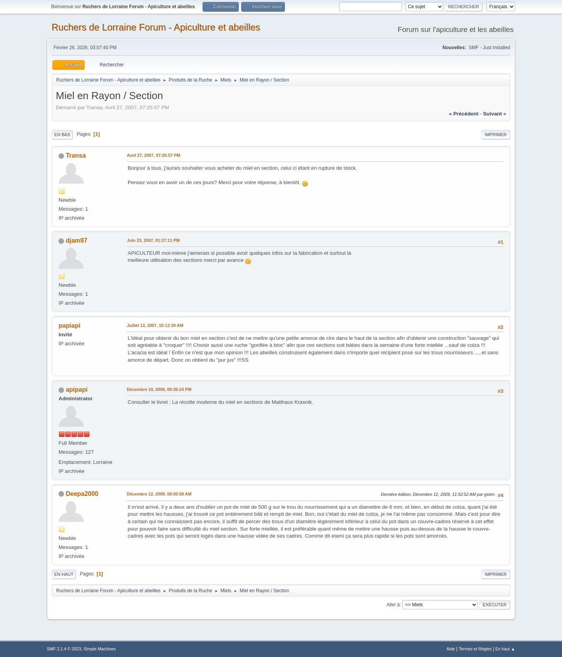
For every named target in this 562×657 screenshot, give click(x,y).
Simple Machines (100, 648)
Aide (450, 648)
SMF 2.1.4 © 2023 (64, 648)
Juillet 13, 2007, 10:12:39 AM (155, 325)
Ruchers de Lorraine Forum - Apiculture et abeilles (156, 27)
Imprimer (496, 134)
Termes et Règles (475, 648)
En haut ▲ (505, 648)
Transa (76, 155)
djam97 (76, 240)
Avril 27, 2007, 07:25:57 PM (153, 155)
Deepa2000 (82, 493)
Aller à (393, 604)
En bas (62, 134)
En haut (63, 574)
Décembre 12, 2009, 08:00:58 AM (159, 494)
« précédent (463, 114)
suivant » (494, 114)
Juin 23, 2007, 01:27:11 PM (153, 240)
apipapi (76, 389)
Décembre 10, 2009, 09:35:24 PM (159, 389)
